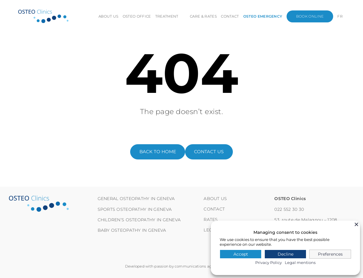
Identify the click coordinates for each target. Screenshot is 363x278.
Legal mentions (300, 262)
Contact (230, 16)
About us (109, 16)
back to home (157, 151)
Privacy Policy (268, 262)
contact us (209, 151)
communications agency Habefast (206, 266)
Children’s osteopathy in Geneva (139, 219)
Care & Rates (203, 16)
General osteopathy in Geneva (136, 198)
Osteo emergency (262, 16)
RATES (211, 219)
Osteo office (137, 16)
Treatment (167, 16)
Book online (310, 16)
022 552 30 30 (289, 209)
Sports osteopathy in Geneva (135, 209)
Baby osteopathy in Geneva (132, 230)
